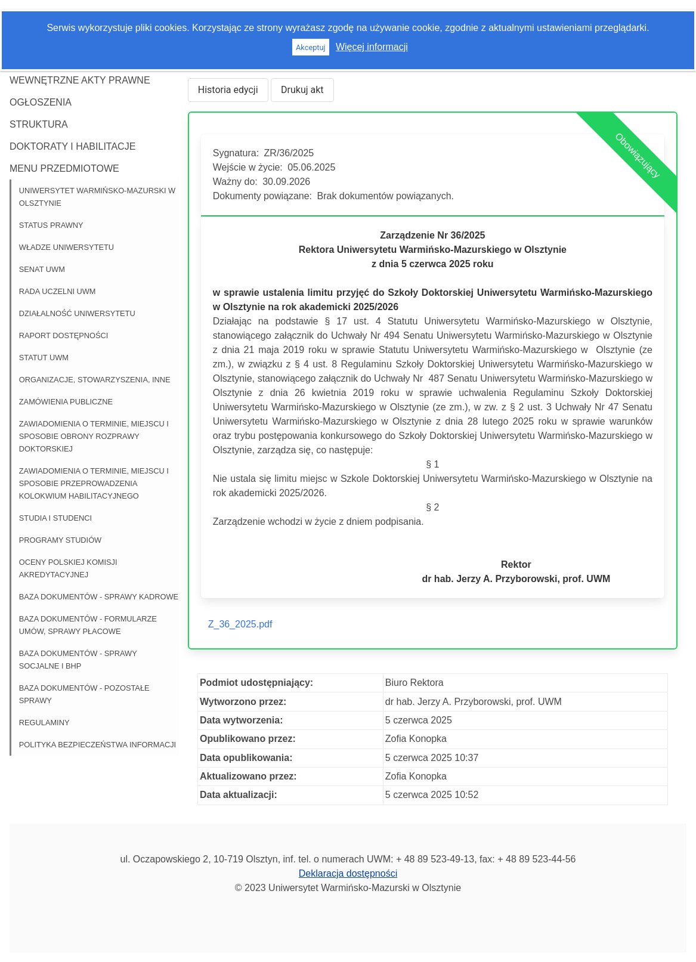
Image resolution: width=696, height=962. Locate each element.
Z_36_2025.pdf (240, 624)
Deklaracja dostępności (348, 873)
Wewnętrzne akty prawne (80, 80)
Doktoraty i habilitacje (72, 146)
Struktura (39, 124)
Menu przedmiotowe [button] (64, 168)
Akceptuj (311, 47)
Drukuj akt (302, 89)
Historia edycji (228, 89)
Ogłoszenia (41, 102)
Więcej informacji (372, 47)
